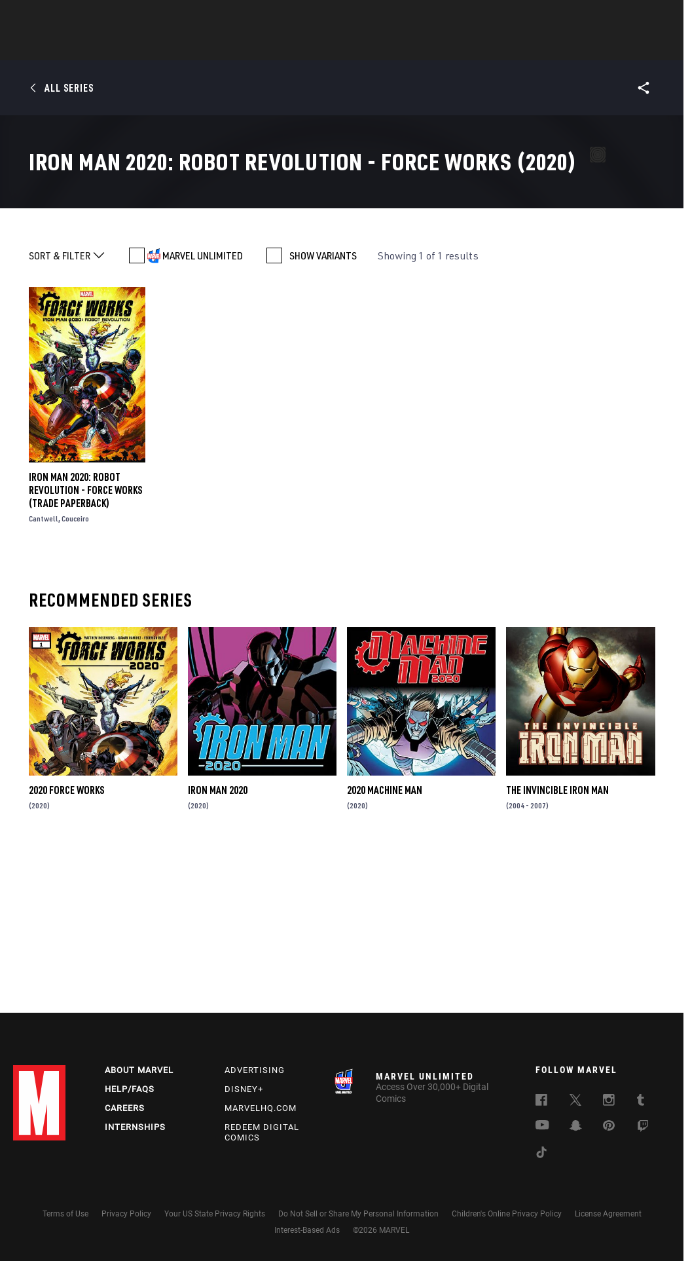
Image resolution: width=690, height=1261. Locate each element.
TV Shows (381, 46)
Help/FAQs (129, 1089)
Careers (125, 1108)
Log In (61, 17)
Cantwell (43, 674)
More (536, 46)
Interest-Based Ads (307, 1230)
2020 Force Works (66, 945)
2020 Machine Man (384, 945)
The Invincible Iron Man (557, 945)
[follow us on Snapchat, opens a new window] (576, 1127)
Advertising (255, 1070)
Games (437, 46)
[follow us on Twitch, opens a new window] (643, 1128)
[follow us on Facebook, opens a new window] (541, 1101)
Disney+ (244, 1089)
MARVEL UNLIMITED (202, 410)
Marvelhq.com (261, 1108)
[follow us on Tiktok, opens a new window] (541, 1154)
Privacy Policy (126, 1213)
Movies (323, 46)
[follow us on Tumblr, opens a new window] (640, 1101)
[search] (653, 16)
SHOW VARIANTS (323, 410)
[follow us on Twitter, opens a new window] (575, 1101)
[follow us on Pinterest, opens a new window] (609, 1126)
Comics (196, 46)
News (147, 46)
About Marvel (139, 1070)
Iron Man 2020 (217, 945)
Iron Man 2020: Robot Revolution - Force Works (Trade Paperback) (85, 645)
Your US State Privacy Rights (214, 1213)
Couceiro (75, 674)
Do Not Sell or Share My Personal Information (358, 1213)
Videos (487, 46)
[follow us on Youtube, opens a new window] (542, 1126)
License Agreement (608, 1213)
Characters (259, 46)
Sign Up (103, 17)
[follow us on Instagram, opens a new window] (609, 1101)
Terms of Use (65, 1213)
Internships (135, 1127)
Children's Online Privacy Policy (507, 1213)
